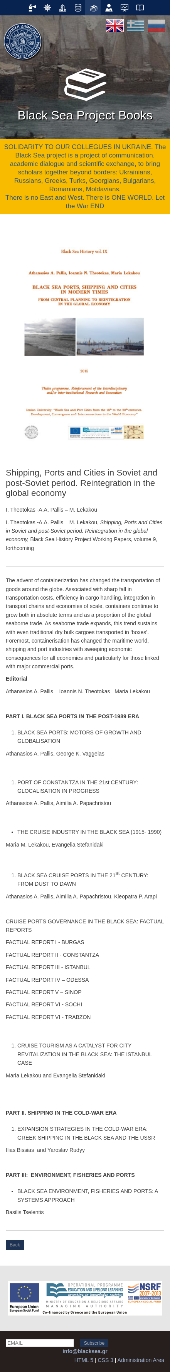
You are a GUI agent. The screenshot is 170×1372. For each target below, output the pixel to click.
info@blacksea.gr (84, 1351)
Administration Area (141, 1360)
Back (15, 1245)
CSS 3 (105, 1360)
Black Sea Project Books (84, 91)
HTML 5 (83, 1360)
